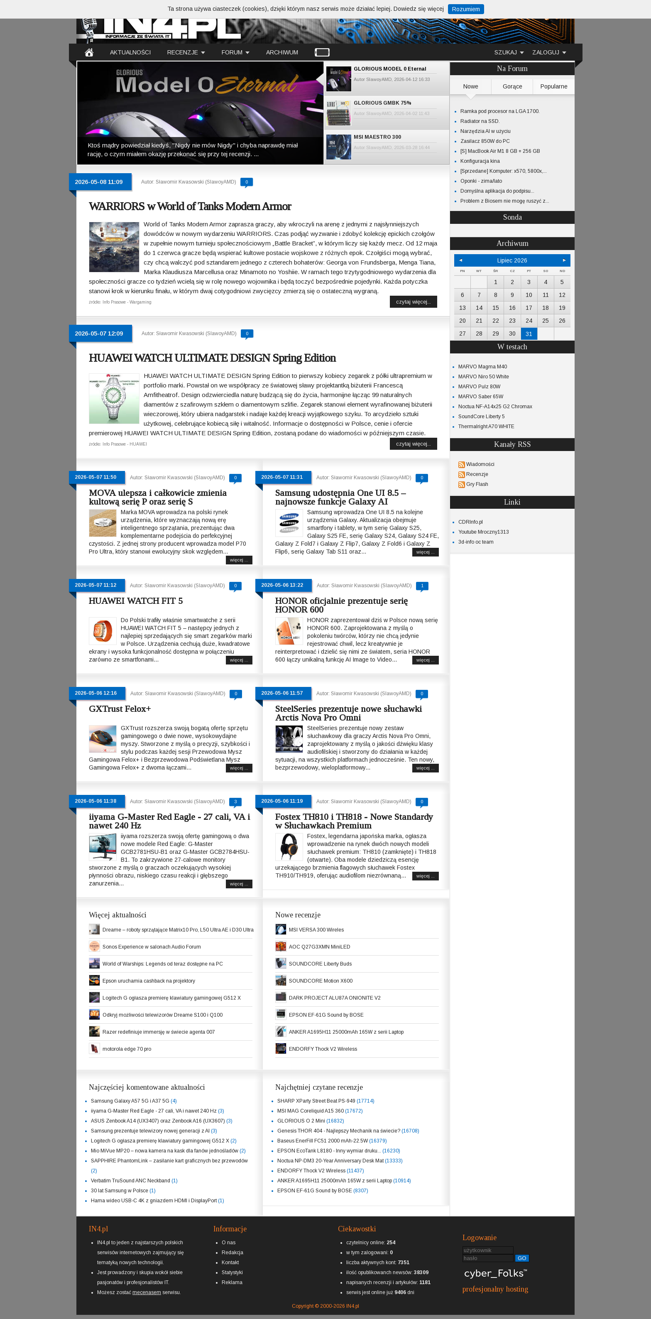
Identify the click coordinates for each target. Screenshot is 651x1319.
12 (562, 295)
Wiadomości (480, 464)
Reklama (232, 1282)
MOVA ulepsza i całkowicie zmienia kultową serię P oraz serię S (158, 497)
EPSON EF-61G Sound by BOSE (326, 1015)
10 (529, 295)
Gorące (512, 86)
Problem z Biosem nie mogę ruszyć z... (504, 201)
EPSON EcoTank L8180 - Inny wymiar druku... (329, 1151)
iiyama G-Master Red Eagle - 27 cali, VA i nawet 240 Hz (169, 821)
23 (512, 320)
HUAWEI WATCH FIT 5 (136, 601)
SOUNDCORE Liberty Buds (320, 964)
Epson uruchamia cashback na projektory (149, 981)
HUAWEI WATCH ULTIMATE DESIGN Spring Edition (212, 357)
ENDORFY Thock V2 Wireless (323, 1049)
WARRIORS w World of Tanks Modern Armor (190, 206)
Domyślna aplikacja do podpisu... (497, 191)
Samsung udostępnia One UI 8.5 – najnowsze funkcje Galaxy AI (340, 497)
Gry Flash (477, 484)
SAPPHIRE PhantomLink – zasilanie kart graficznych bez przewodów (169, 1161)
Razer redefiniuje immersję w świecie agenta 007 (159, 1032)
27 (462, 333)
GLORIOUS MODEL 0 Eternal (390, 69)
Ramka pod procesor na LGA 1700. (500, 111)
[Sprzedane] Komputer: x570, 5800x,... (503, 171)
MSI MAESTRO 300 (377, 137)
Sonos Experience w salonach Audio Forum (152, 947)
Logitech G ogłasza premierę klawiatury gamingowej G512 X (172, 998)
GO (522, 1258)
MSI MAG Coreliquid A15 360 (310, 1111)
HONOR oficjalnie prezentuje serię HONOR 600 (341, 605)
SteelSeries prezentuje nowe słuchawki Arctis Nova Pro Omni (348, 713)
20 (462, 320)
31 (529, 334)
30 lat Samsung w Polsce (119, 1191)
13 (462, 307)
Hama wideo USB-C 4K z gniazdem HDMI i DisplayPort (154, 1201)
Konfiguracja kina (480, 161)
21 (479, 320)
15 (495, 307)
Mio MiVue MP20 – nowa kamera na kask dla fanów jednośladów (164, 1151)
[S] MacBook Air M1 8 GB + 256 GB (500, 151)
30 (512, 333)
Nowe (470, 86)
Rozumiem (466, 9)
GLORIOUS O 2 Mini (301, 1121)
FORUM (232, 52)
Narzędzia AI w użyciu (485, 131)
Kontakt (230, 1262)
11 (546, 295)
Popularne (554, 86)
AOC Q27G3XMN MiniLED (319, 947)
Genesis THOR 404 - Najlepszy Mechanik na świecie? (338, 1131)
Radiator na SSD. (480, 121)
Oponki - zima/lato (481, 181)
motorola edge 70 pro (127, 1049)
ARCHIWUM (282, 52)
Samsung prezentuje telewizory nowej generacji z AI (150, 1131)
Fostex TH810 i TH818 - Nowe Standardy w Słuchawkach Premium (354, 821)
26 (562, 320)
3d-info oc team (476, 542)
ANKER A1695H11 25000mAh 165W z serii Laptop (346, 1032)
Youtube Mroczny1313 (483, 532)
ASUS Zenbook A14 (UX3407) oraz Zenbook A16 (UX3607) (158, 1121)
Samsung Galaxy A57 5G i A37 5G (130, 1101)
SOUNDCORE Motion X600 (320, 981)
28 (479, 333)
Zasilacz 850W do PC (485, 141)
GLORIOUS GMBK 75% (382, 103)
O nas (228, 1242)
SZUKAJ (505, 52)
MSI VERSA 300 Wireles (316, 930)
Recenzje (477, 474)
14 (479, 307)
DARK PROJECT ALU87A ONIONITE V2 (335, 998)
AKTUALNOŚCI (130, 52)
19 (562, 307)
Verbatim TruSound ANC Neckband (130, 1181)
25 (545, 320)
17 (529, 307)
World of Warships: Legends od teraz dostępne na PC (163, 964)
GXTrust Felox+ (120, 709)
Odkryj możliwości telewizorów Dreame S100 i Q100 (163, 1015)
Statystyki (232, 1272)
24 (529, 320)
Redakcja (232, 1252)
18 (545, 307)
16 (512, 307)
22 (495, 320)
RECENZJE (182, 52)
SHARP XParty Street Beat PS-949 (316, 1101)
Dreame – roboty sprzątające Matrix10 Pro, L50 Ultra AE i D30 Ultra (178, 930)
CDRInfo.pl (470, 522)
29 (495, 333)
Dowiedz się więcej (419, 8)
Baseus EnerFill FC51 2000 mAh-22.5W (322, 1141)
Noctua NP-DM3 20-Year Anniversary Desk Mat (330, 1161)
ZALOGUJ (545, 52)
